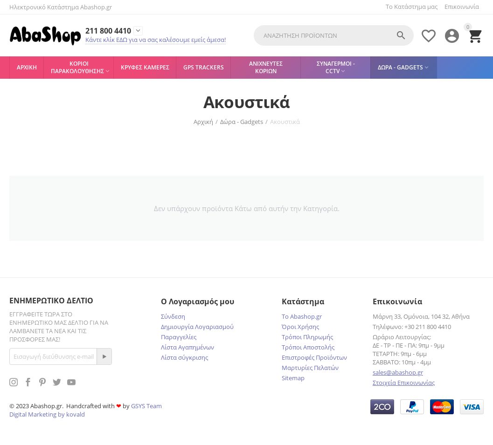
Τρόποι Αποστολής (308, 347)
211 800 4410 (108, 31)
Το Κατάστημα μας (411, 6)
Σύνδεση (173, 316)
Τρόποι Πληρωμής (307, 337)
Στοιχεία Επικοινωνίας (404, 382)
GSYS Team (146, 406)
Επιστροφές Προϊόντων (314, 357)
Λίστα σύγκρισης (184, 357)
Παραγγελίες (178, 337)
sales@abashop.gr (398, 372)
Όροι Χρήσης (300, 326)
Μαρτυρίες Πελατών (310, 367)
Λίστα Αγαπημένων (187, 347)
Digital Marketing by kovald (47, 414)
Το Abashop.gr (302, 316)
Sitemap (293, 378)
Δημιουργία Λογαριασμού (197, 326)
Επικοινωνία (461, 6)
